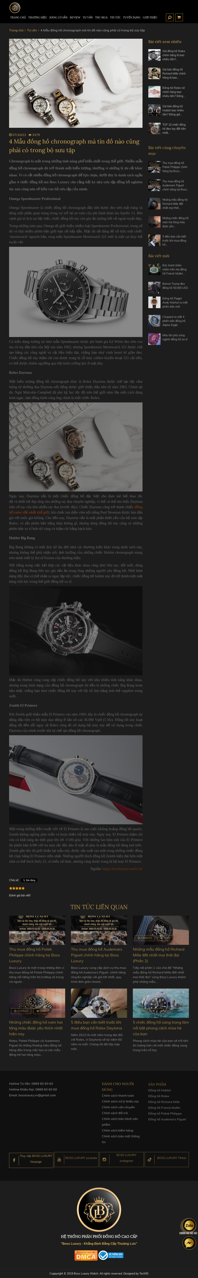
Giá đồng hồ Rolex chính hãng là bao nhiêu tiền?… (173, 55)
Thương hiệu (37, 17)
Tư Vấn (88, 17)
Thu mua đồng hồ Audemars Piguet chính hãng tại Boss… (175, 189)
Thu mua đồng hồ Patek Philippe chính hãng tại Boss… (174, 170)
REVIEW (75, 17)
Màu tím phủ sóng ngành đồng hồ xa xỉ (174, 340)
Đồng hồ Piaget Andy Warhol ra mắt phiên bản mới (175, 306)
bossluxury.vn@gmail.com (37, 1098)
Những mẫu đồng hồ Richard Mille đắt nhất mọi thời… (175, 207)
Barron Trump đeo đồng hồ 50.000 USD (175, 289)
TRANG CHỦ (18, 17)
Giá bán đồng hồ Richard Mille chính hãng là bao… (174, 73)
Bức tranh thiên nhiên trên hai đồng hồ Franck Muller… (174, 273)
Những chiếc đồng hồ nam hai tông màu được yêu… (175, 225)
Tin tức (115, 17)
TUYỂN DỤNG (132, 17)
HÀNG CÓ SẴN (58, 17)
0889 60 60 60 (42, 1087)
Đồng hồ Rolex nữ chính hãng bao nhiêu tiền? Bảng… (173, 92)
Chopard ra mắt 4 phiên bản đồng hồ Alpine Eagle (173, 324)
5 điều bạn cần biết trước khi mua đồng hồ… (174, 244)
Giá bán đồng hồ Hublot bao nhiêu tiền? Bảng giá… (173, 110)
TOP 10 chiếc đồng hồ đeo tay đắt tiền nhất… (174, 129)
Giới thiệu (150, 17)
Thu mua (101, 17)
